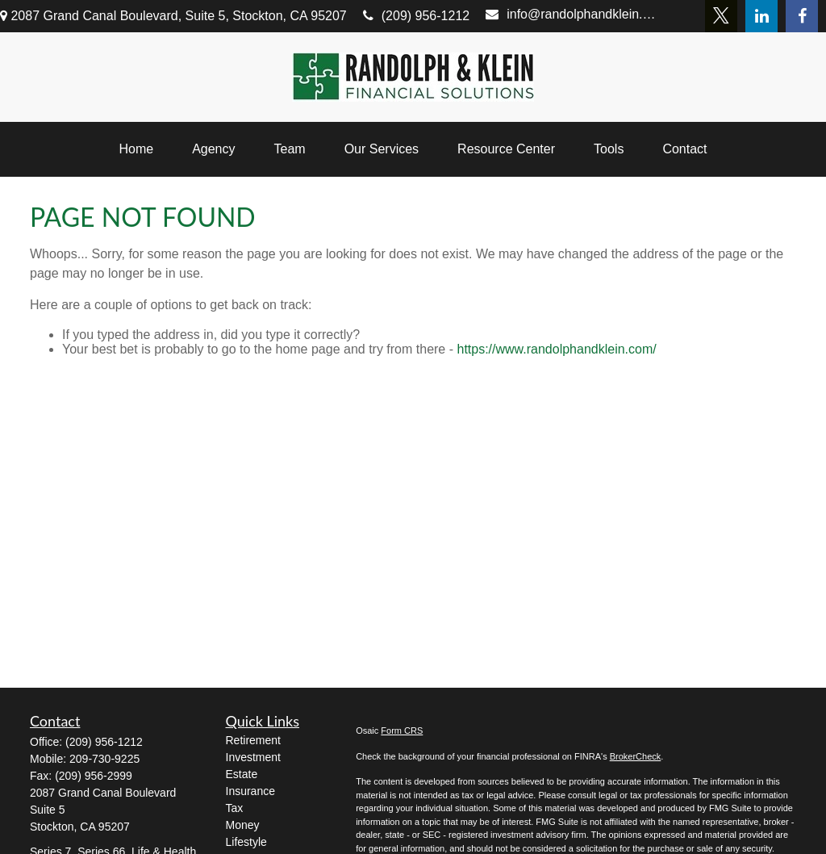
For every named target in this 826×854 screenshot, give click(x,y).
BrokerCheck (635, 756)
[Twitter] (721, 16)
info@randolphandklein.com (573, 14)
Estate (242, 774)
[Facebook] (802, 16)
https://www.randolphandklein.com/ (556, 349)
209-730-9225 (104, 758)
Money (243, 824)
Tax (235, 808)
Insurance (250, 791)
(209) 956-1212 (416, 16)
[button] (136, 149)
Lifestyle (246, 841)
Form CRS (402, 730)
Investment (253, 757)
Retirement (253, 740)
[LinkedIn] (761, 16)
